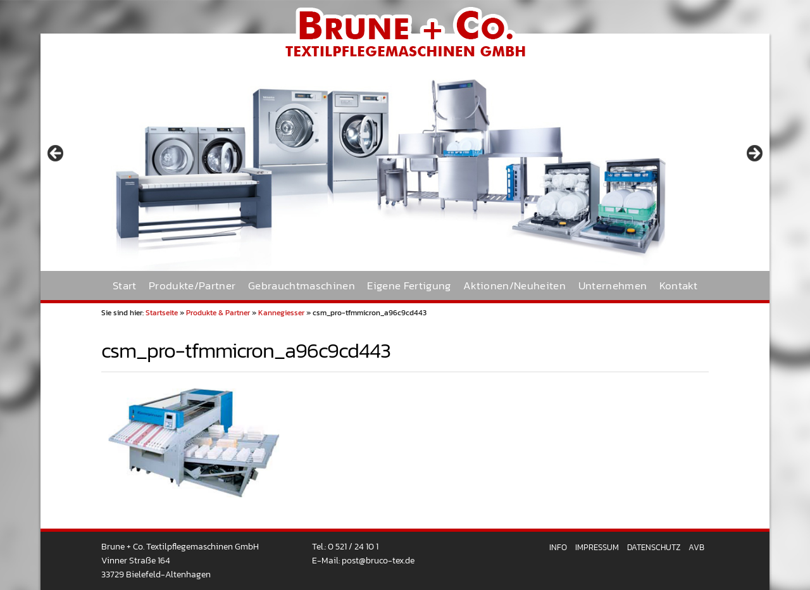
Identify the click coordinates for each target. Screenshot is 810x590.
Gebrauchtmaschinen (301, 286)
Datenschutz (653, 547)
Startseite (162, 312)
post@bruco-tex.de (378, 560)
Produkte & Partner (218, 312)
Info (558, 547)
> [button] (753, 153)
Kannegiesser (281, 312)
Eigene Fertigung (409, 286)
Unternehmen (612, 286)
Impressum (597, 547)
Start (125, 286)
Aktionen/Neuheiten (514, 286)
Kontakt (678, 286)
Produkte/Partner (192, 286)
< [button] (56, 153)
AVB (696, 547)
